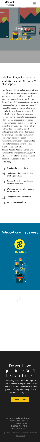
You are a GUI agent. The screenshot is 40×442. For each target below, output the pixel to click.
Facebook (24, 433)
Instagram (20, 435)
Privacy (16, 433)
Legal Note (6, 433)
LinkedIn (33, 433)
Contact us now (20, 399)
